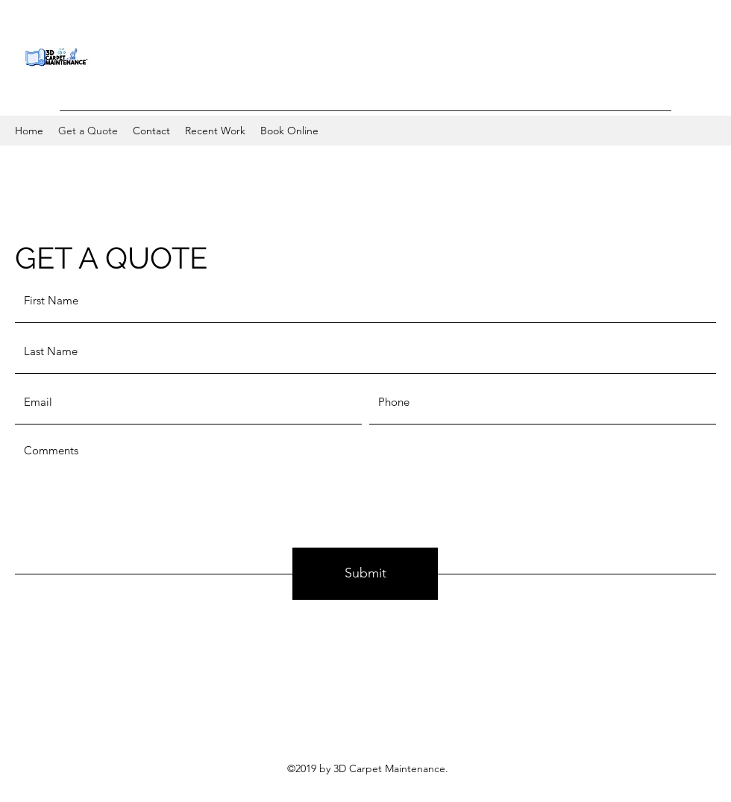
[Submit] (365, 574)
